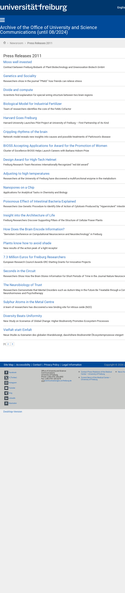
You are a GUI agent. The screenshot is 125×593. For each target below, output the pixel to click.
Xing (10, 393)
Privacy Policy (51, 364)
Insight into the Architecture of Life (29, 215)
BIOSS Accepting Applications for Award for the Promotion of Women (55, 146)
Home (4, 42)
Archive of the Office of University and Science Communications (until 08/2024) (48, 30)
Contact (37, 364)
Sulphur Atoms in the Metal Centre (28, 302)
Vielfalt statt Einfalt (17, 330)
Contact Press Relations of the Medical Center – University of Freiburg (96, 373)
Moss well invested (17, 62)
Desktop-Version (12, 411)
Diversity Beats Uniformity (22, 316)
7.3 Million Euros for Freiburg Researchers (34, 257)
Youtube (12, 388)
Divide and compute (18, 90)
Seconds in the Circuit (19, 271)
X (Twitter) (13, 378)
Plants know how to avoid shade (27, 243)
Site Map (9, 364)
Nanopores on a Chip (18, 187)
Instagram (13, 383)
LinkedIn (12, 398)
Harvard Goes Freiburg (20, 118)
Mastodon (13, 403)
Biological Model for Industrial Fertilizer (32, 104)
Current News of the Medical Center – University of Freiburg (96, 379)
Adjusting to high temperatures (26, 173)
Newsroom (16, 43)
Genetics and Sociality (19, 76)
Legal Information (72, 364)
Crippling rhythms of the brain (25, 132)
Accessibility (23, 364)
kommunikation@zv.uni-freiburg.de (58, 381)
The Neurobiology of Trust (22, 285)
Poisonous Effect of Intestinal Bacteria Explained (39, 201)
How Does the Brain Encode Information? (33, 229)
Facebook (13, 372)
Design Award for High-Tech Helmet (29, 160)
